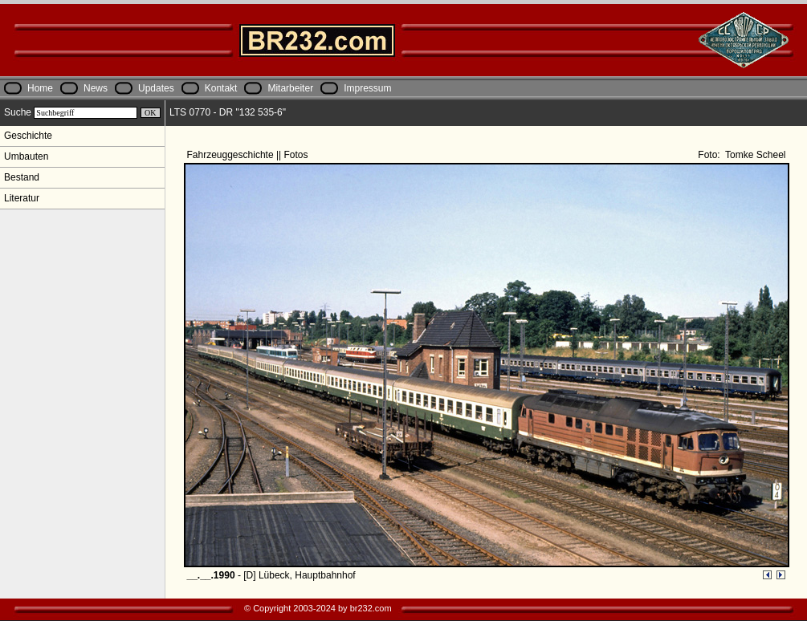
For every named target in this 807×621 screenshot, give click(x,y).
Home (40, 88)
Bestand (21, 177)
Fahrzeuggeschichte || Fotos (249, 154)
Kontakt (221, 88)
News (96, 88)
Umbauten (26, 156)
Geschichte (28, 135)
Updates (156, 88)
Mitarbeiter (290, 88)
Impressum (367, 88)
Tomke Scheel (754, 154)
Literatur (21, 198)
